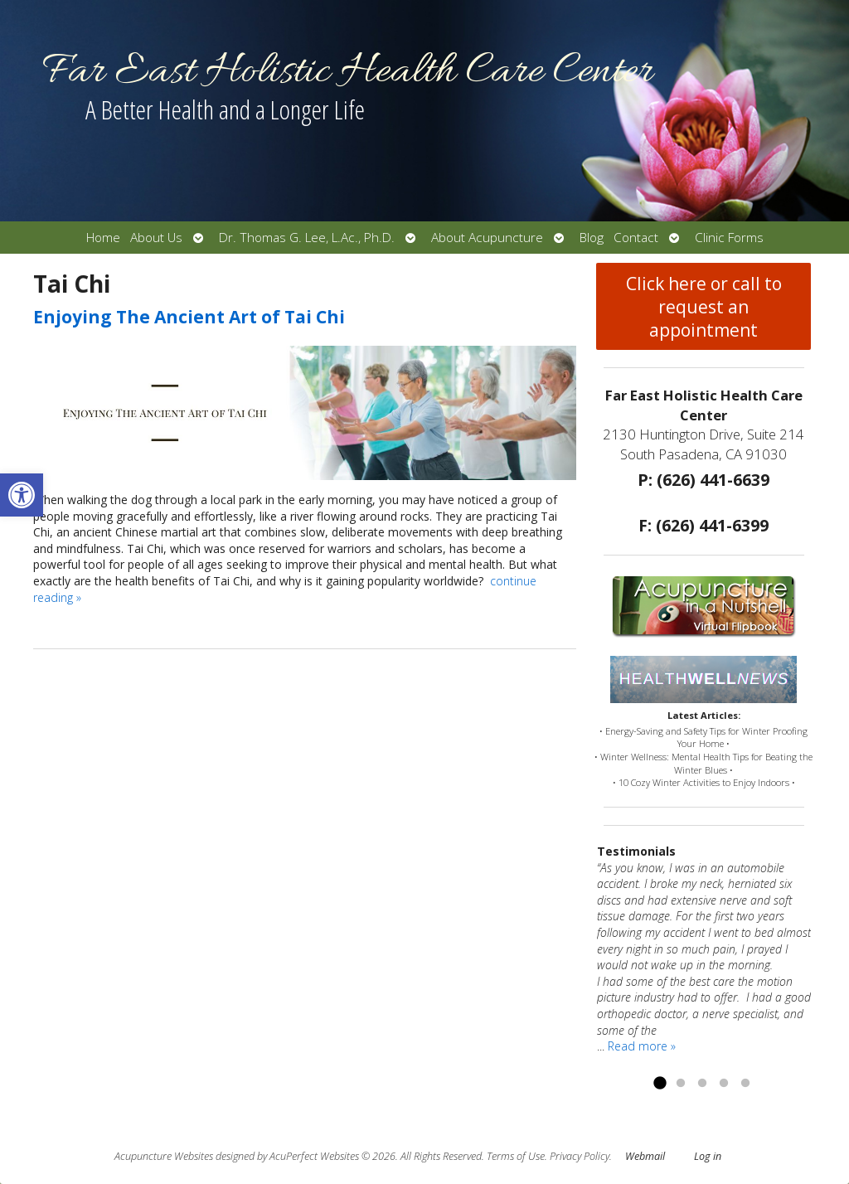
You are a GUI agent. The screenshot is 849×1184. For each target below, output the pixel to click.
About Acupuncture (487, 237)
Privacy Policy (579, 1156)
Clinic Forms (729, 237)
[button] (21, 495)
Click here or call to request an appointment (704, 307)
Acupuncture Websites (163, 1156)
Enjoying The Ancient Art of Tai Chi (189, 316)
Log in (707, 1156)
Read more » (642, 1046)
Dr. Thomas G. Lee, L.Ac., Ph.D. (307, 237)
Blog (592, 237)
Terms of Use (516, 1156)
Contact (636, 237)
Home (103, 237)
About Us (156, 237)
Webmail (645, 1156)
